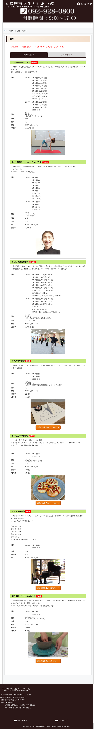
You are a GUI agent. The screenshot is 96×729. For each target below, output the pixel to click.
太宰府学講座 (66, 55)
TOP (5, 31)
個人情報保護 (22, 720)
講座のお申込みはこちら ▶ (48, 427)
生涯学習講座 (28, 55)
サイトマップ (63, 720)
